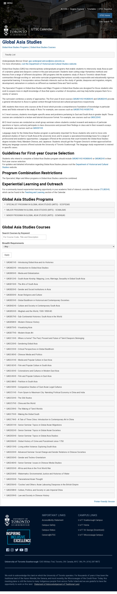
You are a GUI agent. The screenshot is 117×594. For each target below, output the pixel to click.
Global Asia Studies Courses (43, 50)
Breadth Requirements (13, 246)
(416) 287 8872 (93, 564)
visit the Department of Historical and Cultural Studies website (49, 66)
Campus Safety (48, 527)
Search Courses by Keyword (16, 236)
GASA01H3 (78, 101)
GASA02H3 (102, 101)
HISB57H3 (88, 112)
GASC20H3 (96, 120)
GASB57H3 (78, 112)
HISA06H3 (88, 101)
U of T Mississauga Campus (90, 537)
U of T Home (83, 527)
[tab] (58, 207)
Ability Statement (52, 523)
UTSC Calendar (43, 30)
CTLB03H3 (105, 192)
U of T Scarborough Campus (90, 523)
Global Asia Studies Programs (15, 50)
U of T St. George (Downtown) (91, 532)
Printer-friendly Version (104, 504)
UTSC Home (105, 15)
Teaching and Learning (34, 195)
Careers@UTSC (49, 537)
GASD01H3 (38, 131)
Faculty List (10, 57)
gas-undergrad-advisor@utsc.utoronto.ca (46, 63)
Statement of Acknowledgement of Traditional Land (56, 587)
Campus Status (48, 532)
